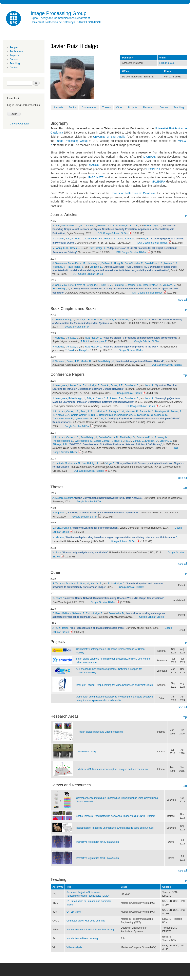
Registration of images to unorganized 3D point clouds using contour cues (115, 827)
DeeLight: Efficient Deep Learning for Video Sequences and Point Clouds (114, 685)
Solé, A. (69, 238)
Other (119, 107)
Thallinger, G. (125, 319)
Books (72, 107)
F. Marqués (58, 337)
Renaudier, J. (147, 411)
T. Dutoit (85, 341)
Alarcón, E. (96, 583)
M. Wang (57, 248)
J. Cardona (58, 238)
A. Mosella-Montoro (62, 498)
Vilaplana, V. (59, 266)
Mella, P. (79, 238)
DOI (100, 233)
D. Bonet (57, 598)
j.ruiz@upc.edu (167, 63)
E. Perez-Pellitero (61, 527)
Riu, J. (94, 415)
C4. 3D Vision (73, 911)
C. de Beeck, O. (159, 415)
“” (114, 229)
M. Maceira (58, 537)
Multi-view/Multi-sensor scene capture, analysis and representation (113, 769)
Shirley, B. (111, 319)
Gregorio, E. (95, 266)
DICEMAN (149, 156)
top (185, 215)
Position (128, 57)
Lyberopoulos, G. (84, 418)
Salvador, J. (78, 613)
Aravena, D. (122, 225)
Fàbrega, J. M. (116, 411)
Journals (58, 107)
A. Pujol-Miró (59, 512)
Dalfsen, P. (107, 263)
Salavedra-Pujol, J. (147, 437)
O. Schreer (58, 319)
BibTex (124, 233)
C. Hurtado (58, 463)
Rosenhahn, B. (116, 613)
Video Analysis (74, 947)
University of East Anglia (109, 136)
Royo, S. (85, 411)
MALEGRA (158, 181)
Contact (14, 67)
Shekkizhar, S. (73, 463)
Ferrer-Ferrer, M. (77, 263)
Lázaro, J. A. (75, 385)
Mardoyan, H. (162, 411)
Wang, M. (163, 437)
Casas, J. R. (76, 248)
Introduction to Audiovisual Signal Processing (90, 929)
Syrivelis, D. (143, 415)
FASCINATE (96, 177)
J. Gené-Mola (59, 263)
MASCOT (95, 165)
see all (182, 299)
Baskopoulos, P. (107, 415)
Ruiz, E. (134, 225)
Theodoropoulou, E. (62, 418)
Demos (14, 59)
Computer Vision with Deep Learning (85, 920)
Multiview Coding (87, 751)
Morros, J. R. (171, 263)
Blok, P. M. (106, 285)
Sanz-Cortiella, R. (134, 263)
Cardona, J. (90, 225)
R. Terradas (58, 583)
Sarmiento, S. (132, 385)
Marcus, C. (138, 441)
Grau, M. (84, 583)
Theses (106, 107)
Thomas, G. (144, 319)
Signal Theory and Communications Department (60, 18)
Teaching (15, 63)
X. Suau (56, 552)
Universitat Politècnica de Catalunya (132, 193)
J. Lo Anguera (59, 385)
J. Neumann (58, 361)
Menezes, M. (72, 337)
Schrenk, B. (166, 441)
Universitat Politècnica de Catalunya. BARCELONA (66, 22)
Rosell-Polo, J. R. (154, 263)
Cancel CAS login (19, 123)
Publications (16, 51)
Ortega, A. (109, 463)
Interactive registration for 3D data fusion (97, 841)
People (14, 47)
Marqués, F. (101, 341)
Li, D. (66, 248)
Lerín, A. (149, 385)
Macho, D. (86, 361)
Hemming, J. (93, 263)
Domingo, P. (72, 583)
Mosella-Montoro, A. (72, 225)
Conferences (89, 107)
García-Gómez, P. (80, 415)
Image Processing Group (71, 140)
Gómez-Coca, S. (106, 225)
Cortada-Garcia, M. (109, 437)
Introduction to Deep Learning (82, 938)
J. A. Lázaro (58, 411)
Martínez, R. (132, 411)
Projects (14, 55)
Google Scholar (111, 233)
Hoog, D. (119, 263)
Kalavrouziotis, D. (126, 415)
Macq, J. (69, 319)
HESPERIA (153, 169)
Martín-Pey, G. (127, 437)
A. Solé (56, 225)
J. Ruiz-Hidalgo (60, 628)
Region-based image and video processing (100, 731)
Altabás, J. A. (63, 415)
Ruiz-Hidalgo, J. (152, 225)
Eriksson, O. (151, 441)
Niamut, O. (81, 319)
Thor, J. (102, 418)
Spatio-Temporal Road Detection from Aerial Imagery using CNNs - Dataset (115, 816)
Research (148, 107)
